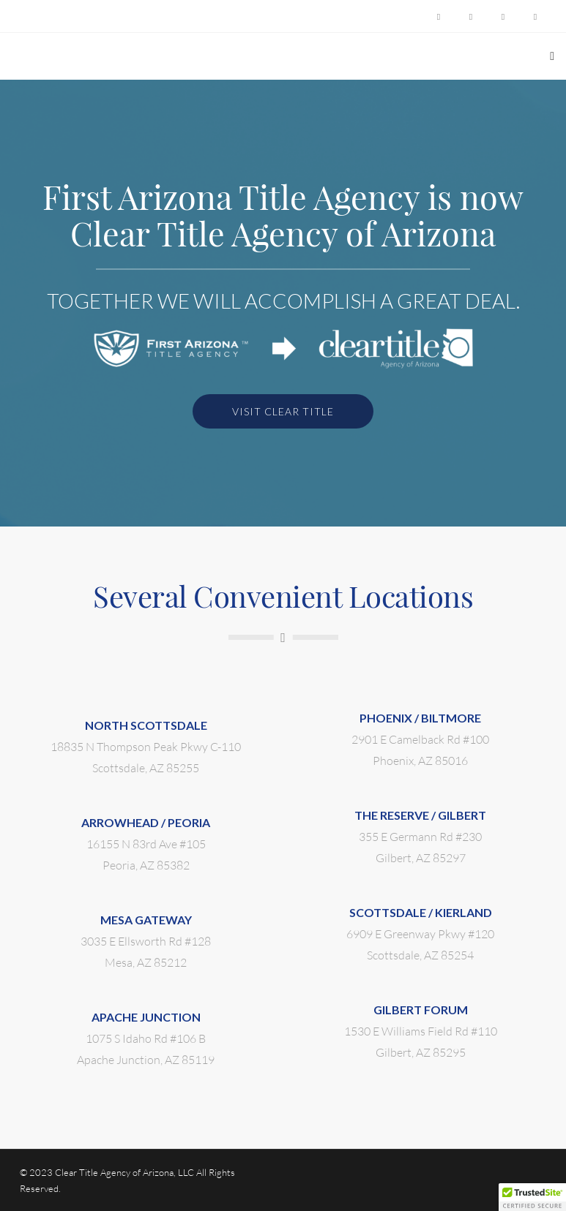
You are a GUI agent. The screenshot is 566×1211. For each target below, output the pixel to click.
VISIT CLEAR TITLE (283, 411)
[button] (532, 1197)
